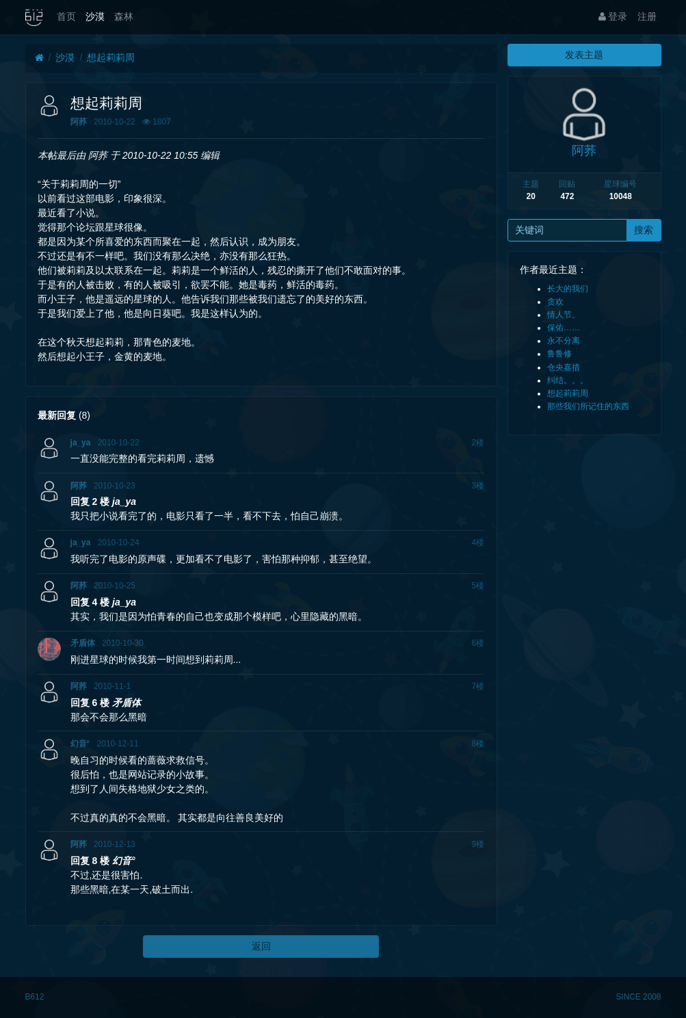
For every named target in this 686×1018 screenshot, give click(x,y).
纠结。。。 (567, 380)
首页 (66, 16)
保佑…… (563, 327)
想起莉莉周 (111, 57)
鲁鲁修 (559, 353)
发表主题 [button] (584, 54)
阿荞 (78, 122)
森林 (123, 16)
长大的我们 (567, 288)
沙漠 (95, 16)
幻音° (80, 743)
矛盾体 (82, 643)
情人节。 (563, 314)
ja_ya (80, 442)
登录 (613, 16)
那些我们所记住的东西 (588, 406)
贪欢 (555, 301)
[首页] (39, 58)
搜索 (643, 229)
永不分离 (563, 340)
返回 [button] (261, 946)
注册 (647, 16)
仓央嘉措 (563, 367)
